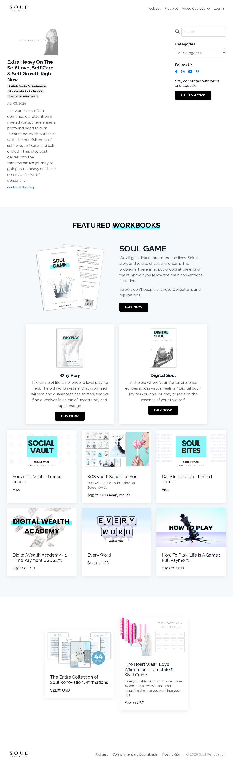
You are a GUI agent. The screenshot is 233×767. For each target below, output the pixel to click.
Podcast (153, 9)
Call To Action (193, 95)
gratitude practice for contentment (27, 89)
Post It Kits (171, 758)
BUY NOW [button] (134, 311)
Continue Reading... (21, 190)
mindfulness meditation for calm (25, 94)
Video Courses (196, 9)
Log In (219, 9)
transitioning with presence (23, 99)
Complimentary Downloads (135, 758)
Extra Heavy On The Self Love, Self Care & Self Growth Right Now (32, 72)
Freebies (171, 9)
